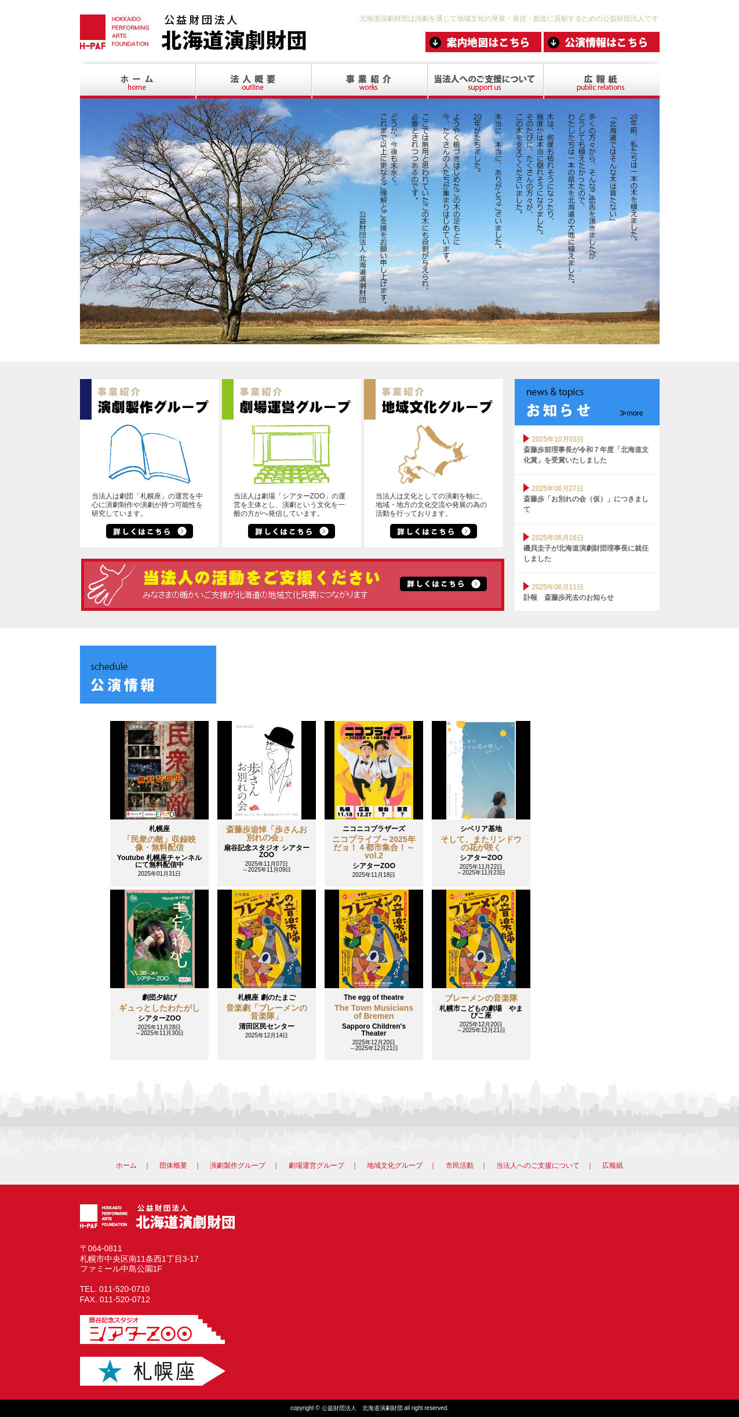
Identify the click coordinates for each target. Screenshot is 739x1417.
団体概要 (173, 1165)
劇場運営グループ (316, 1165)
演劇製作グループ (237, 1165)
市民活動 (460, 1165)
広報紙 (612, 1165)
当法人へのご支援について (538, 1165)
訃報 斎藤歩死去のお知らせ (568, 597)
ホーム (126, 1165)
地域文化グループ (395, 1165)
